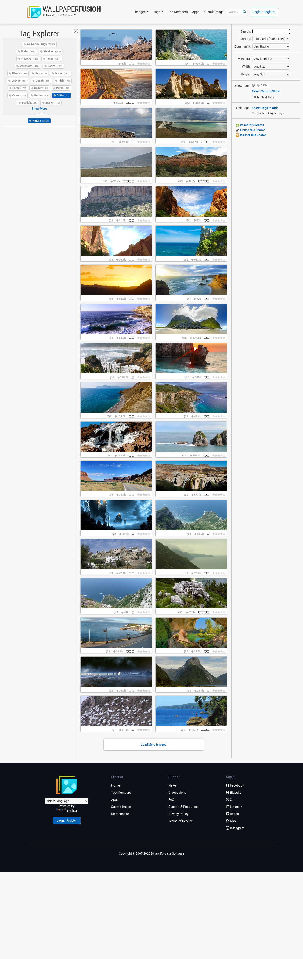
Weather (52, 51)
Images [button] (140, 12)
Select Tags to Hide (265, 108)
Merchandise (120, 814)
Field (64, 80)
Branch (52, 102)
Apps (195, 12)
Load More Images (153, 744)
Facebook (235, 785)
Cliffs (63, 95)
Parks (62, 88)
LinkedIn (234, 807)
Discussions (177, 793)
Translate (66, 810)
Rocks (55, 66)
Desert (41, 88)
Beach (43, 80)
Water (28, 51)
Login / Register (264, 12)
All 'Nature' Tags (41, 44)
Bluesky (233, 793)
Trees (53, 58)
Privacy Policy (178, 814)
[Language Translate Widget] (66, 801)
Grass (62, 73)
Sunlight (29, 102)
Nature (41, 120)
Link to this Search (250, 130)
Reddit (232, 814)
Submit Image (214, 12)
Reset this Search (250, 125)
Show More (39, 108)
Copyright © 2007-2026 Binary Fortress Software (151, 853)
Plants (19, 73)
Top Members (178, 12)
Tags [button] (156, 12)
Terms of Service (180, 821)
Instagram (235, 828)
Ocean (19, 95)
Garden (41, 95)
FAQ (171, 800)
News (172, 785)
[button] (64, 12)
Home (115, 785)
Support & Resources (183, 807)
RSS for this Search (251, 135)
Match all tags (264, 97)
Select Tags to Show (266, 91)
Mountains (29, 66)
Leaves (20, 80)
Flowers (29, 58)
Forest (19, 88)
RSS (231, 821)
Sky (41, 73)
